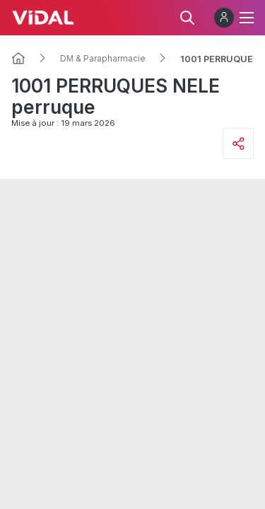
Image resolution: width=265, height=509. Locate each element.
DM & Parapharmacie (103, 59)
